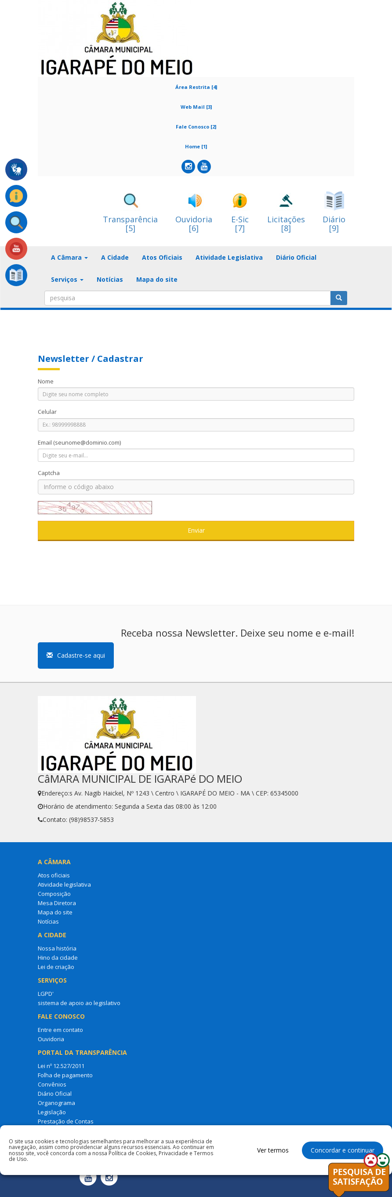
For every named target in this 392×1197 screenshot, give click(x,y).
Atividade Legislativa (229, 257)
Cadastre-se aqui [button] (76, 655)
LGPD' (46, 994)
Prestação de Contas (66, 1121)
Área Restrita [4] (196, 87)
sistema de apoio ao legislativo (79, 1003)
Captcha (49, 473)
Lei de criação (56, 967)
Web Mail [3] (196, 106)
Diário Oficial (296, 257)
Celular (47, 412)
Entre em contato (60, 1030)
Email (79, 442)
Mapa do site (157, 279)
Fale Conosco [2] (196, 126)
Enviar (196, 530)
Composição (54, 894)
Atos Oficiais (162, 257)
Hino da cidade (58, 957)
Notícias (110, 279)
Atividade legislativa (64, 884)
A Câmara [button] (69, 257)
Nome (46, 381)
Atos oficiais (54, 875)
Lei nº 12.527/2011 (61, 1066)
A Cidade (115, 257)
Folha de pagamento (65, 1075)
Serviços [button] (67, 279)
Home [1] (196, 146)
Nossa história (57, 948)
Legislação (52, 1112)
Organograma (56, 1103)
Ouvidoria (51, 1039)
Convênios (52, 1084)
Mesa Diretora (57, 903)
